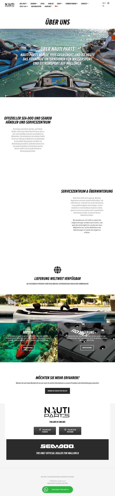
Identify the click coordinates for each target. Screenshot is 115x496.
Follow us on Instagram (70, 431)
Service (84, 3)
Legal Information (51, 483)
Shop (59, 3)
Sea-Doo (23, 3)
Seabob (33, 3)
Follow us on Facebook (45, 431)
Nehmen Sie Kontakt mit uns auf (57, 391)
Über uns (23, 6)
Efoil (43, 3)
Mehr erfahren (28, 348)
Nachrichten (36, 6)
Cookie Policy (65, 483)
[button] (103, 3)
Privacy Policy (58, 483)
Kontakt (48, 6)
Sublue (51, 3)
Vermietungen (71, 3)
